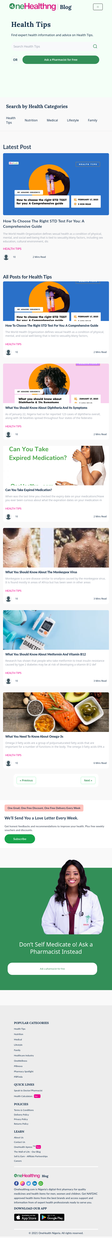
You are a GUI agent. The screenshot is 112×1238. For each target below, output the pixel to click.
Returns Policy (21, 1123)
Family (92, 120)
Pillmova (18, 1066)
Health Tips (20, 1028)
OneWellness (20, 1060)
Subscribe (19, 839)
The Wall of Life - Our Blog (27, 1151)
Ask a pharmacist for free (52, 968)
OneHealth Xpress (25, 1147)
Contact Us (19, 1142)
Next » (88, 780)
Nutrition (31, 120)
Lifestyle (73, 120)
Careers (18, 1160)
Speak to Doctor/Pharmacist (28, 1090)
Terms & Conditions (24, 1110)
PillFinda (18, 1076)
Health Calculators (23, 1096)
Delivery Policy (21, 1114)
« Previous (26, 780)
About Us (18, 1137)
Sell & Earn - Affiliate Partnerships (31, 1156)
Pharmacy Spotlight (24, 1071)
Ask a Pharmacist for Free (60, 59)
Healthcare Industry (24, 1055)
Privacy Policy (21, 1119)
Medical (52, 120)
